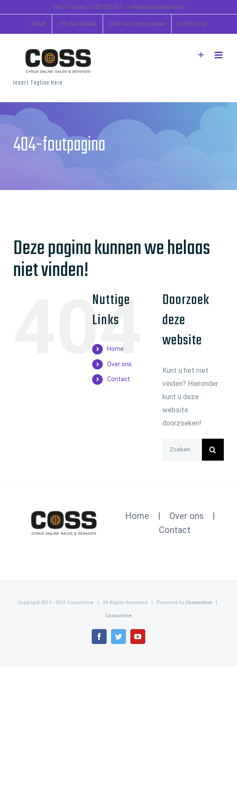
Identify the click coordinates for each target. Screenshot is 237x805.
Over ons (119, 364)
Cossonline (199, 602)
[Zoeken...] (182, 450)
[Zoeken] (213, 450)
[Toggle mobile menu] (219, 55)
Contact (118, 379)
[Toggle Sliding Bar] (201, 55)
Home (115, 348)
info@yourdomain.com (157, 7)
